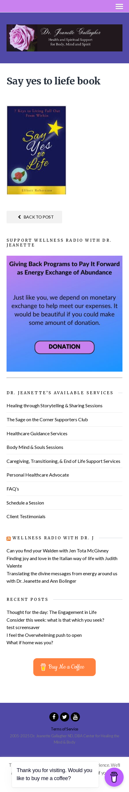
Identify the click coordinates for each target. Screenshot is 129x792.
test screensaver (23, 627)
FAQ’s (13, 488)
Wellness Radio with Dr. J (53, 537)
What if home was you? (30, 642)
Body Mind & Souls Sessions (35, 447)
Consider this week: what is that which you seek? (55, 620)
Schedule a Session (25, 502)
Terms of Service (64, 729)
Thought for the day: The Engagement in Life (52, 612)
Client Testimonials (26, 516)
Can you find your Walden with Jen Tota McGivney (57, 550)
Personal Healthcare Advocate (38, 474)
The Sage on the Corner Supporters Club (47, 419)
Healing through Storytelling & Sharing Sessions (55, 405)
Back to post (36, 216)
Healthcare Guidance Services (37, 433)
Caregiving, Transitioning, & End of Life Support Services (63, 461)
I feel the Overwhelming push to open (44, 635)
